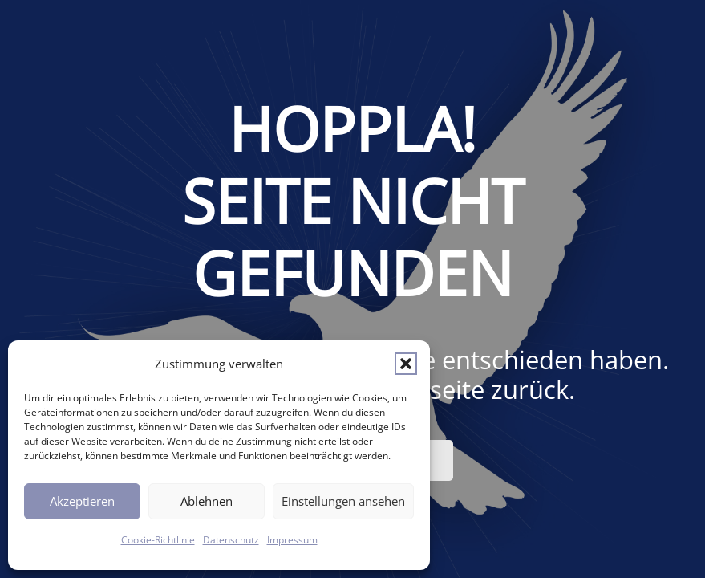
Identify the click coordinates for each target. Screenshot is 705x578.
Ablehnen (206, 501)
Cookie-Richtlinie (158, 540)
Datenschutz (231, 540)
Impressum (292, 540)
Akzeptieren (82, 501)
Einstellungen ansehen (343, 501)
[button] (406, 364)
